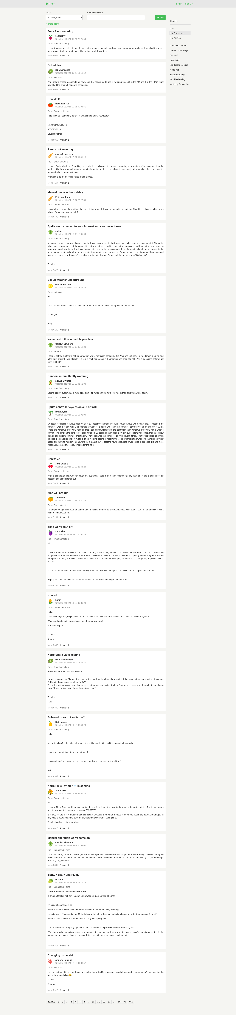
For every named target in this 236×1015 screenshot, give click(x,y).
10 (93, 1002)
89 (119, 1002)
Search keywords (95, 12)
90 (124, 1002)
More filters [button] (53, 24)
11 (98, 1002)
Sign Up (189, 4)
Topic (48, 12)
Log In (179, 4)
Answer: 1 (64, 55)
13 (109, 1002)
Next (131, 1002)
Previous (51, 1002)
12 (104, 1002)
